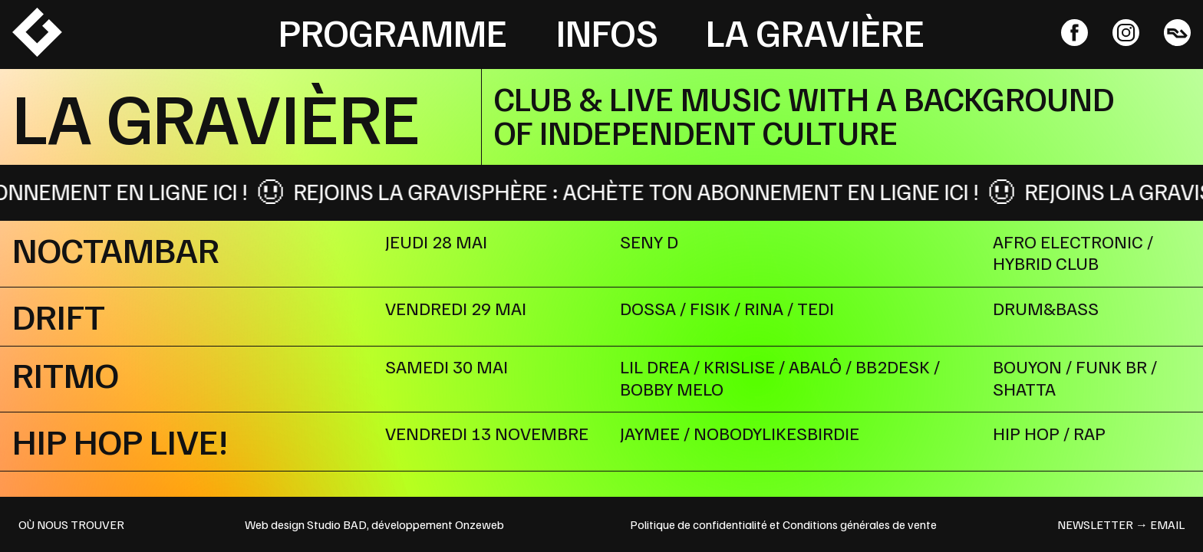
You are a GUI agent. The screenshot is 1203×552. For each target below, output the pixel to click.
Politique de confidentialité (698, 524)
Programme (393, 31)
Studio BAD (337, 524)
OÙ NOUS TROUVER (71, 524)
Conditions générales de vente (860, 524)
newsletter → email (1121, 524)
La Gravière (815, 31)
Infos (606, 31)
